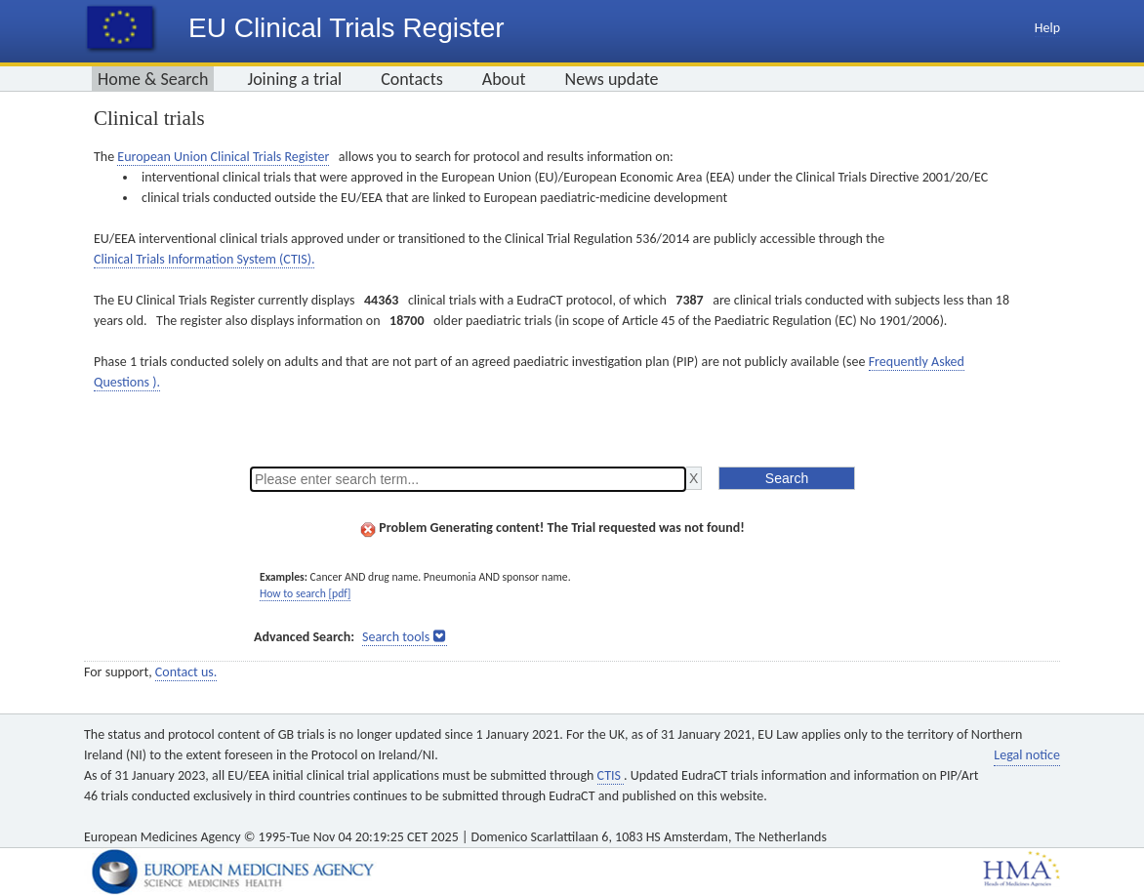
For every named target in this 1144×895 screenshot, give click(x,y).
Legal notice (1027, 755)
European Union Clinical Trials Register (223, 156)
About (504, 79)
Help (1047, 28)
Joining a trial (294, 79)
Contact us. (186, 672)
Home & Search (153, 79)
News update (612, 79)
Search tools (395, 637)
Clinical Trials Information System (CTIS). (204, 259)
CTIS (610, 775)
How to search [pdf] (305, 593)
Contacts (412, 79)
